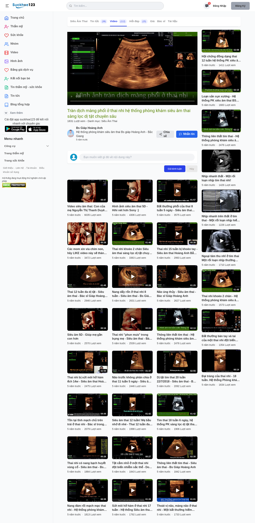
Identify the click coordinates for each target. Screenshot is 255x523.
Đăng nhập (219, 5)
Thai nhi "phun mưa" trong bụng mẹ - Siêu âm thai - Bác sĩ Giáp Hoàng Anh (131, 337)
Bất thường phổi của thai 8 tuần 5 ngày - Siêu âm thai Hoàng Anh (175, 209)
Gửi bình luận (175, 168)
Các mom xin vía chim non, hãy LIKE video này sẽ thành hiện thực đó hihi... (86, 251)
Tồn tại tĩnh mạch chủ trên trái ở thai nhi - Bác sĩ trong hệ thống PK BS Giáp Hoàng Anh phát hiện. (86, 423)
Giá (152, 21)
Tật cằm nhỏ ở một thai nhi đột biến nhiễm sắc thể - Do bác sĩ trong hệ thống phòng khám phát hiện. (131, 465)
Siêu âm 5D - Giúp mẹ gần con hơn (84, 336)
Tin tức (98, 21)
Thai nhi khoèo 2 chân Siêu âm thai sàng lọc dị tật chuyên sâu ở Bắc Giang (132, 251)
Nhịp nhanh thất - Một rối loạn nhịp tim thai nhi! (218, 178)
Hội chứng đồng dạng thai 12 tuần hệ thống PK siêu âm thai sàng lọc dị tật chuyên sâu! (221, 59)
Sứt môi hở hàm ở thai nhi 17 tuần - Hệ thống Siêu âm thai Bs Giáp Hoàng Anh (131, 508)
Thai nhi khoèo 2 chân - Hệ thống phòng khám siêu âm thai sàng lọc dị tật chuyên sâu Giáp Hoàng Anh (220, 298)
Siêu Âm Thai (78, 21)
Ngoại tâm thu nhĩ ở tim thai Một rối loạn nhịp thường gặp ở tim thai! (220, 258)
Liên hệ (20, 168)
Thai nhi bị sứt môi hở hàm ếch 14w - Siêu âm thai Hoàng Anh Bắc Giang (87, 380)
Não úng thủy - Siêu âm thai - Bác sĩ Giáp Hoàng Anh (176, 293)
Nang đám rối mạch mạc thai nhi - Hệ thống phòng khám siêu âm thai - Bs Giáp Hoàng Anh (86, 508)
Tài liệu (172, 21)
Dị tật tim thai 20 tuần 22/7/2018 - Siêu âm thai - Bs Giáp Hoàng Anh (176, 380)
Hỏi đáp (138, 21)
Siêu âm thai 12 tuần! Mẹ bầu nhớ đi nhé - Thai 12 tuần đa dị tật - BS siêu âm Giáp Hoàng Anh (131, 423)
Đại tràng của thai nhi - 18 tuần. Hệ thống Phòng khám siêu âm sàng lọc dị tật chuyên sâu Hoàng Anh (220, 378)
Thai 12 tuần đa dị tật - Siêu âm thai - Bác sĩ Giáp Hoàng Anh (86, 294)
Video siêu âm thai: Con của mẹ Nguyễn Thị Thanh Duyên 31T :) (86, 209)
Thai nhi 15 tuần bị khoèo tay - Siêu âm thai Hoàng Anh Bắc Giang (177, 251)
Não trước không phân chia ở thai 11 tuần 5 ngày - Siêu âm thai (131, 380)
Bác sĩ (161, 21)
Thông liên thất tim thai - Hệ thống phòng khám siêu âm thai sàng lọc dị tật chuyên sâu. (175, 337)
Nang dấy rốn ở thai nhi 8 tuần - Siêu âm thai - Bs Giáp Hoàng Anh (131, 294)
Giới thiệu (8, 168)
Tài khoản (31, 168)
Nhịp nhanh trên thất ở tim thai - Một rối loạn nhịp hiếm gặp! (221, 219)
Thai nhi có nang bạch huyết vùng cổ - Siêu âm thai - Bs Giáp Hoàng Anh (86, 465)
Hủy (192, 168)
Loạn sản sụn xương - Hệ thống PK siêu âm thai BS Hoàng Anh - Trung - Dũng (219, 99)
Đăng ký (240, 5)
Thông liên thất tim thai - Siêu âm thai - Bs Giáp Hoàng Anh (177, 465)
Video (118, 21)
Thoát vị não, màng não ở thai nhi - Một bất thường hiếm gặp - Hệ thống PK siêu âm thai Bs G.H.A (177, 508)
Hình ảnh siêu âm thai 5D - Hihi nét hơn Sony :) (130, 208)
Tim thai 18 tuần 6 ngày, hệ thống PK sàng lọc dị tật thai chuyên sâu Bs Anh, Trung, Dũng (176, 423)
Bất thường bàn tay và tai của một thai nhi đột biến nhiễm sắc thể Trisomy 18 (219, 338)
